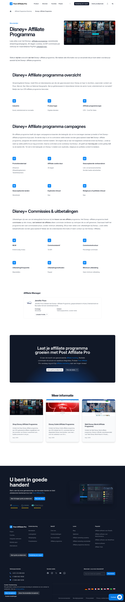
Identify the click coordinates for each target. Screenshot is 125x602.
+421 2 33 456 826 (18, 573)
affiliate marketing (63, 363)
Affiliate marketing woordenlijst (81, 541)
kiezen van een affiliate (63, 219)
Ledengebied (32, 534)
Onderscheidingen (56, 534)
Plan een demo (72, 370)
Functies (12, 535)
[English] (89, 589)
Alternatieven (13, 546)
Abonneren (111, 573)
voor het (90, 137)
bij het (18, 58)
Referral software (100, 543)
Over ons (53, 530)
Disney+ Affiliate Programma (43, 11)
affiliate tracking (72, 358)
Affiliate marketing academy (81, 537)
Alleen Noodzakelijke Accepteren (28, 593)
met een (43, 305)
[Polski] (108, 589)
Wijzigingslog (32, 537)
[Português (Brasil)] (111, 589)
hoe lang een (92, 144)
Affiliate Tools (99, 547)
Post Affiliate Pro (38, 493)
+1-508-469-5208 (18, 580)
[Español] (92, 589)
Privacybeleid (90, 598)
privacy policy (20, 589)
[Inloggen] (107, 3)
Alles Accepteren (10, 593)
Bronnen (45, 4)
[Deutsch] (86, 589)
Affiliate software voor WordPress (104, 540)
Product (37, 4)
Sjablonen (75, 534)
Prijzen (12, 531)
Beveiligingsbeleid (78, 598)
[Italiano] (102, 589)
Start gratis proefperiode (54, 370)
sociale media (73, 310)
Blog (74, 530)
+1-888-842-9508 (18, 576)
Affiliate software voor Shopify (103, 530)
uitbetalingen (41, 47)
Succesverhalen (55, 537)
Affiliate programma (56, 541)
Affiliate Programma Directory (23, 11)
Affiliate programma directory (81, 544)
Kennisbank (31, 530)
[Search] (71, 3)
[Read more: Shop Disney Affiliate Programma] (26, 420)
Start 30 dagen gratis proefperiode (21, 498)
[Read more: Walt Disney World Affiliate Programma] (98, 420)
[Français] (95, 589)
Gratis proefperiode (97, 3)
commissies (16, 222)
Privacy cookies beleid (102, 598)
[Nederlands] (105, 589)
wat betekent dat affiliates (41, 222)
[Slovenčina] (114, 589)
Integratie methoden (15, 538)
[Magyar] (99, 589)
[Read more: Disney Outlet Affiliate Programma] (62, 420)
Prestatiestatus (32, 541)
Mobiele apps (13, 542)
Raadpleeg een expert (81, 3)
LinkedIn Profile (42, 314)
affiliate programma (39, 41)
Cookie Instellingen (11, 596)
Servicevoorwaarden (64, 598)
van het (31, 58)
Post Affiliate (82, 360)
